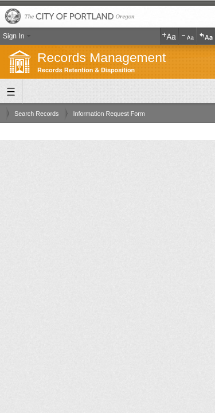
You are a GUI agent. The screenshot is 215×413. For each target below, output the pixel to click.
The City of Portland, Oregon (107, 17)
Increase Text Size (169, 36)
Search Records (36, 113)
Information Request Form (108, 113)
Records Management (101, 57)
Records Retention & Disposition (86, 70)
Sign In (13, 36)
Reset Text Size (206, 36)
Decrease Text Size (187, 36)
